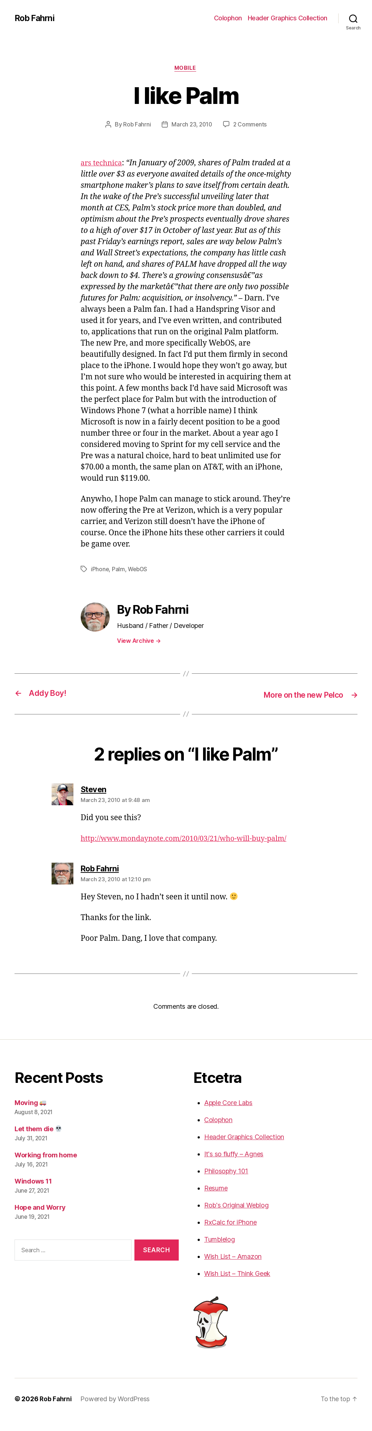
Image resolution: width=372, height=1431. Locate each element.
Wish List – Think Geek (237, 1285)
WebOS (138, 569)
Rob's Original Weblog (236, 1217)
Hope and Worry (40, 1219)
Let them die (38, 1140)
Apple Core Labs (228, 1114)
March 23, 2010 (191, 125)
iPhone (100, 569)
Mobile (186, 68)
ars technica (103, 164)
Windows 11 (33, 1193)
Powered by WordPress (116, 1410)
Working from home (46, 1166)
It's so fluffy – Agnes (233, 1165)
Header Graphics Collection (287, 18)
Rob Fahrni (35, 18)
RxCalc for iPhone (230, 1234)
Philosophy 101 (226, 1182)
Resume (215, 1200)
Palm (118, 569)
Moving (30, 1114)
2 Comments (251, 125)
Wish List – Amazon (233, 1268)
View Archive (139, 641)
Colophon (228, 18)
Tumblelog (219, 1251)
